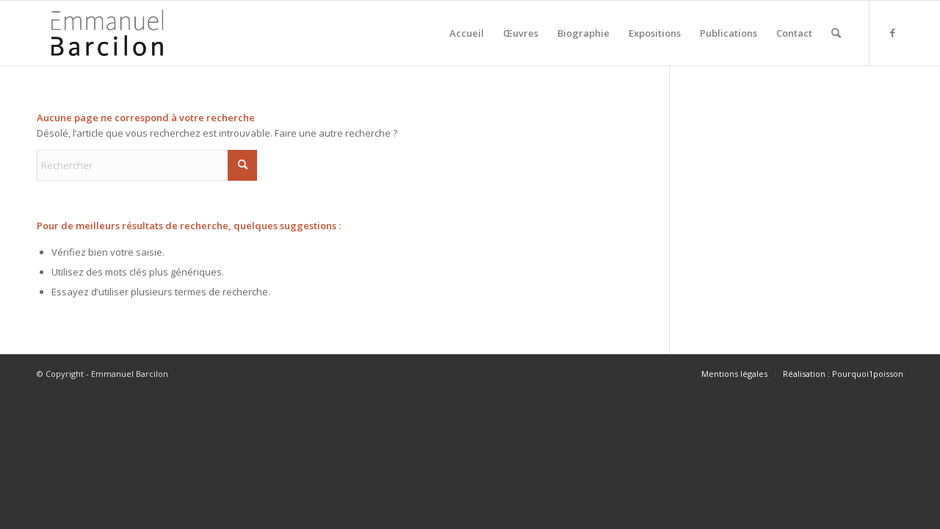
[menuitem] (467, 33)
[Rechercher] (836, 33)
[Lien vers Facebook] (892, 32)
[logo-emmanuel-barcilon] (107, 33)
